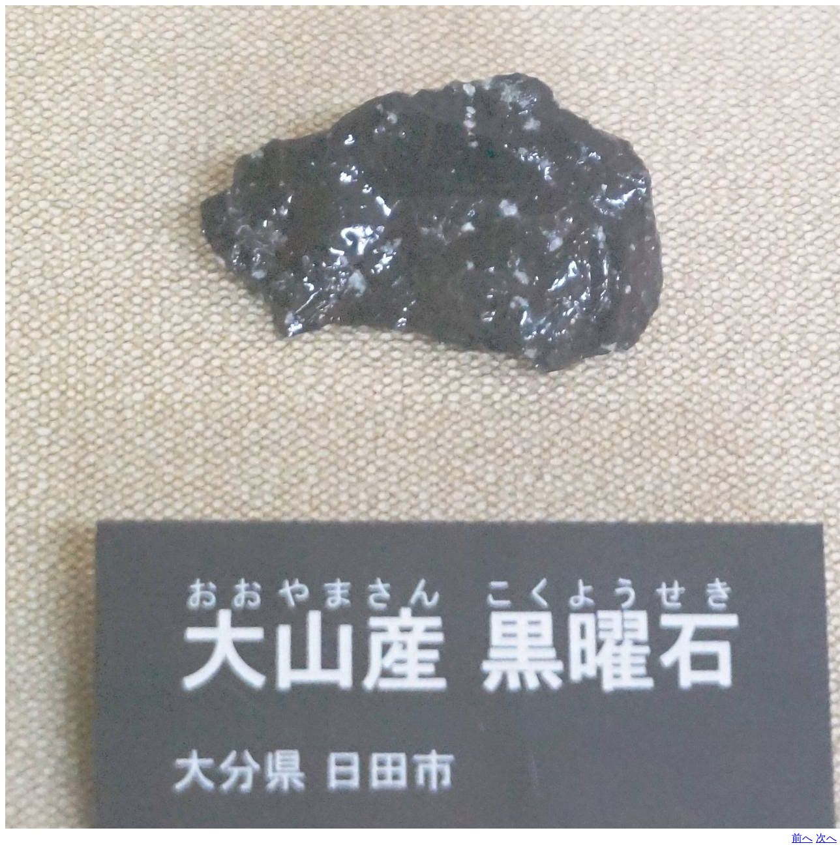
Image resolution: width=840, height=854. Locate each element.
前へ (802, 838)
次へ (826, 838)
